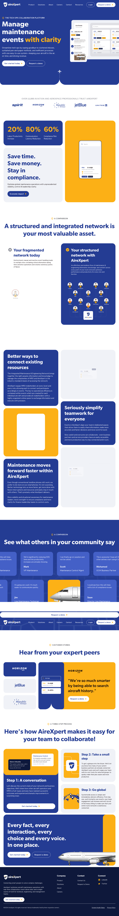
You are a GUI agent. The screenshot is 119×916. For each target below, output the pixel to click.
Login (90, 5)
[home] (12, 4)
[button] (31, 5)
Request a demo (36, 63)
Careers (59, 5)
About (51, 5)
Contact (69, 5)
